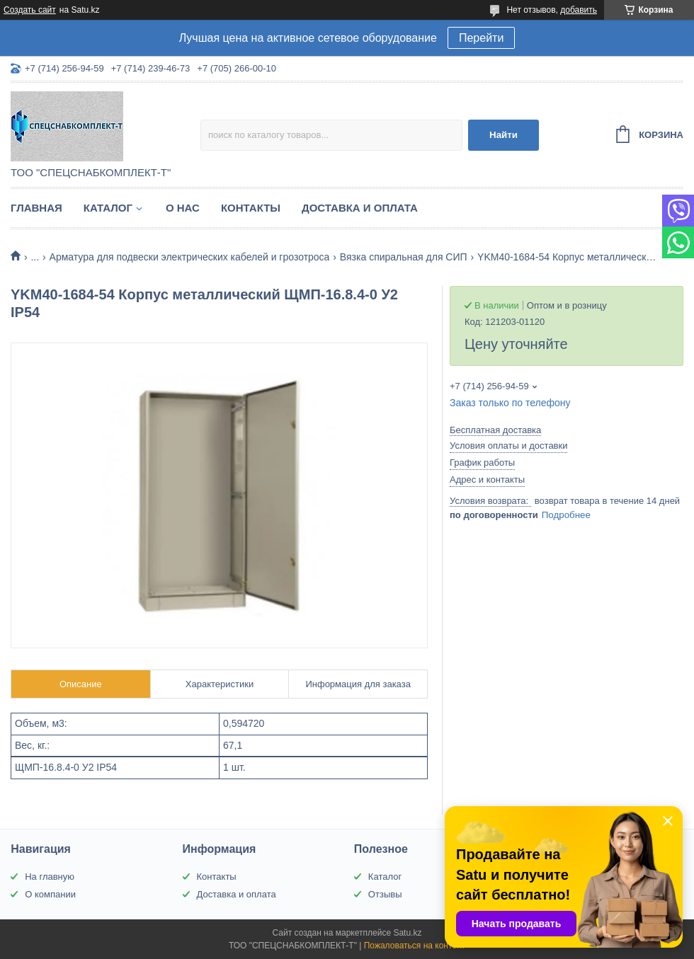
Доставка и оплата (360, 207)
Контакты (250, 207)
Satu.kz (407, 933)
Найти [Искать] (503, 135)
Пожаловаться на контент (414, 946)
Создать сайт (30, 10)
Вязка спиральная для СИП (403, 257)
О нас (183, 207)
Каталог (108, 207)
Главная (36, 207)
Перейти (481, 38)
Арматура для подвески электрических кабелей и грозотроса (190, 257)
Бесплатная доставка (495, 430)
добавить (578, 10)
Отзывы (385, 894)
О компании (50, 894)
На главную (49, 876)
